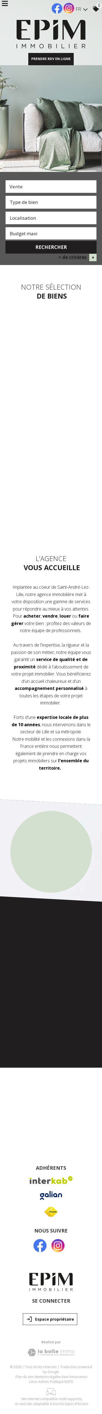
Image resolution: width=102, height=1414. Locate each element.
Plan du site (24, 1375)
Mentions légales (48, 1375)
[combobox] (51, 186)
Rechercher (51, 247)
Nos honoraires (74, 1375)
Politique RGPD (61, 1379)
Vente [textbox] (16, 186)
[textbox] (51, 202)
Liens (33, 1379)
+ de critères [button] (77, 257)
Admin (43, 1379)
